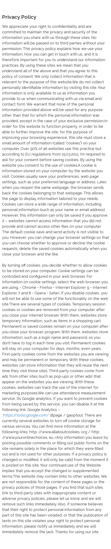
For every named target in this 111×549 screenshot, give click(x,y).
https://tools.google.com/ (26, 415)
